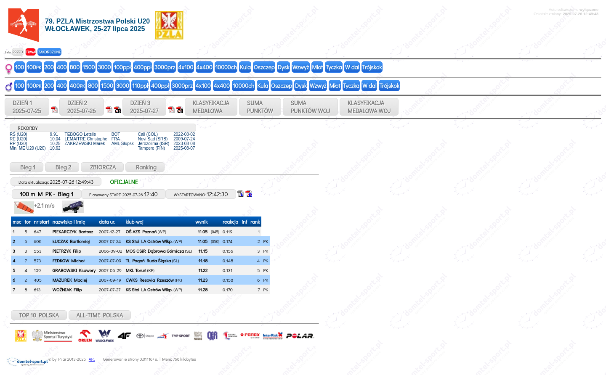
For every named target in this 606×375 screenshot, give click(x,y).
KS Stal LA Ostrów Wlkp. (148, 241)
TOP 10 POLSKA (39, 315)
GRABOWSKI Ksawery (74, 270)
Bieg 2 (62, 167)
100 (19, 67)
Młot (317, 67)
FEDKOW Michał (68, 260)
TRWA (30, 52)
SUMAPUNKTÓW (260, 107)
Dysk (284, 67)
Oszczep (264, 67)
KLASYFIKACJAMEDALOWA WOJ (369, 107)
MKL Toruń (135, 270)
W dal (352, 67)
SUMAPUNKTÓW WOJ (310, 107)
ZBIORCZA (102, 167)
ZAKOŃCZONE (49, 52)
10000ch (226, 67)
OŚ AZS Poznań (141, 231)
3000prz (164, 67)
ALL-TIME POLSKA (100, 315)
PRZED (17, 52)
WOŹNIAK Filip (67, 289)
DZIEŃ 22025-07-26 (81, 107)
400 (62, 67)
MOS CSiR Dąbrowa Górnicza (154, 251)
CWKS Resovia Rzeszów (149, 280)
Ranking (145, 167)
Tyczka (334, 67)
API (92, 359)
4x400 (204, 67)
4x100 (185, 67)
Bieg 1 (26, 167)
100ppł (122, 67)
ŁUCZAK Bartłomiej (70, 241)
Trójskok (372, 67)
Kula (245, 67)
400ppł (142, 67)
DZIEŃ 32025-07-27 (144, 107)
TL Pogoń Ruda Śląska (148, 260)
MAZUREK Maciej (69, 280)
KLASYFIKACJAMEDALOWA (211, 107)
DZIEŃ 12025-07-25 (27, 107)
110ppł (140, 86)
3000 (104, 67)
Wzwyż (300, 67)
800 (75, 67)
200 (49, 67)
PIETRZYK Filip (66, 251)
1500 (88, 67)
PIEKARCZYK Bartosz (72, 231)
